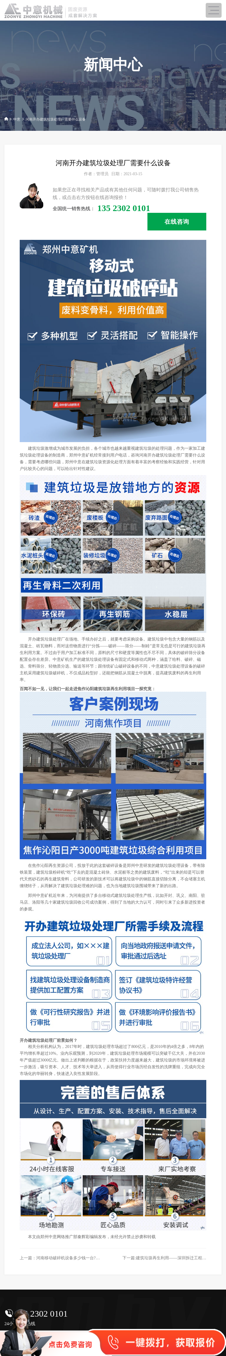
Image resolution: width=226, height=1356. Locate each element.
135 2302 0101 (41, 1313)
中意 (16, 119)
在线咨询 (176, 221)
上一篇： (74, 1257)
